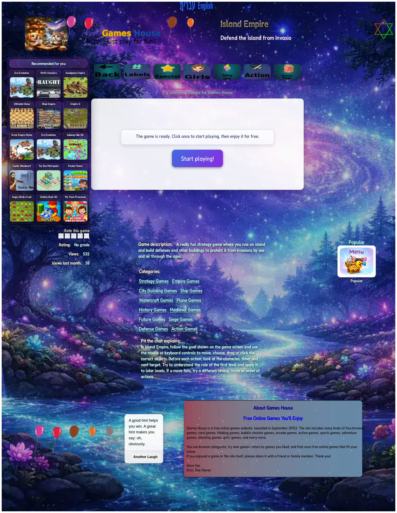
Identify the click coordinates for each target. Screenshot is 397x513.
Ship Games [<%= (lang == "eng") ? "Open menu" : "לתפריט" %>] (191, 290)
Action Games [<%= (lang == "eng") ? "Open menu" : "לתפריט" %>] (184, 329)
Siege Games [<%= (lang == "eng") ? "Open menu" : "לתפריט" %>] (181, 319)
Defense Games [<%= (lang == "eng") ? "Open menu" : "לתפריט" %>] (153, 329)
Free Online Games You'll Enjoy (273, 418)
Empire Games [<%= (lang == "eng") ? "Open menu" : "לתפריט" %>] (185, 281)
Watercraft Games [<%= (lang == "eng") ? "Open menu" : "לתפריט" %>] (156, 300)
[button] (356, 258)
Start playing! (197, 158)
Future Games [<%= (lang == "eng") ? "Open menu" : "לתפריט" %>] (152, 319)
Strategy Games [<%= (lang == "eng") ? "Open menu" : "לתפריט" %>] (154, 281)
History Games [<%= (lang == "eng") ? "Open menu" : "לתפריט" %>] (152, 310)
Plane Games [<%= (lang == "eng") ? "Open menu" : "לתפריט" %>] (188, 300)
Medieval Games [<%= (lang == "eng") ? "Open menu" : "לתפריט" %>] (185, 310)
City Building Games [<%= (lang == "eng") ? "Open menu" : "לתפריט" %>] (158, 290)
